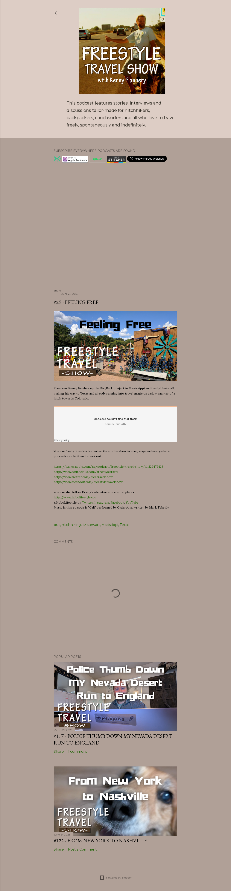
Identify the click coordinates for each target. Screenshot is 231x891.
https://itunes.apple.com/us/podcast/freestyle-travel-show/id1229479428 (108, 467)
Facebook (117, 502)
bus (57, 525)
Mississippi (110, 525)
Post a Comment (82, 849)
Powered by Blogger (115, 877)
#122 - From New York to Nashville (100, 840)
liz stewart (91, 525)
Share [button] (57, 290)
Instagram (101, 502)
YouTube (132, 502)
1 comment (77, 751)
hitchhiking (71, 525)
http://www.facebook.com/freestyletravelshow (88, 482)
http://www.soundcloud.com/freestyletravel (86, 472)
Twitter (87, 502)
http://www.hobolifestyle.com (75, 497)
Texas (124, 525)
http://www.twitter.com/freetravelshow (83, 477)
